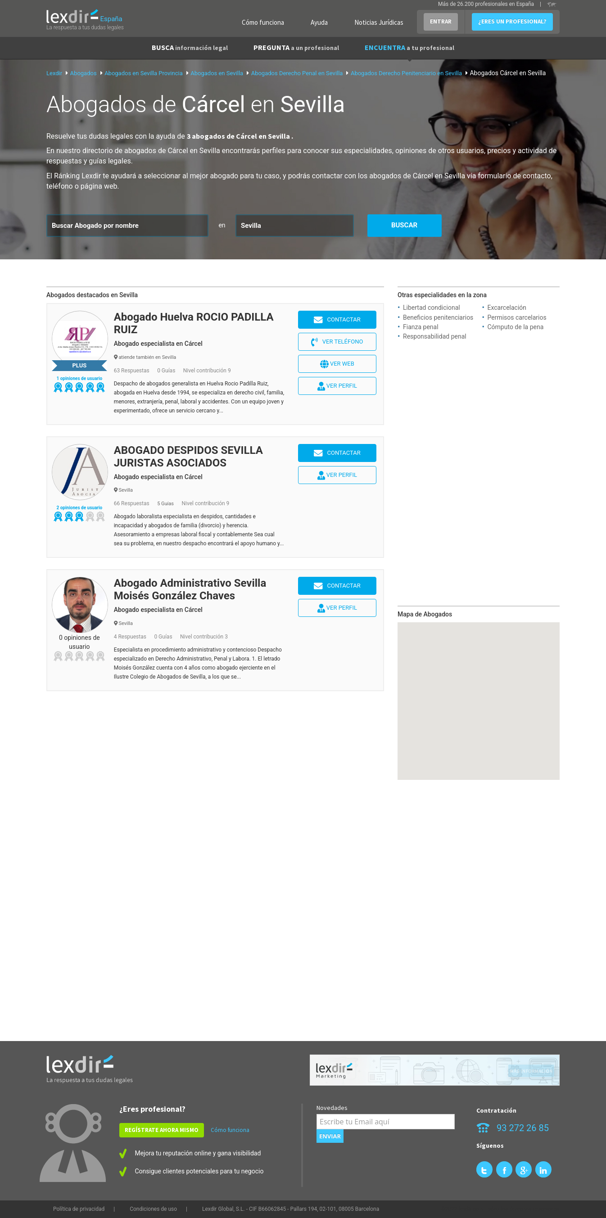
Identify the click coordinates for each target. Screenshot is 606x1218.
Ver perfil (337, 386)
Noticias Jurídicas (378, 22)
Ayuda (319, 22)
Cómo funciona (263, 22)
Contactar (337, 320)
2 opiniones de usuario (79, 507)
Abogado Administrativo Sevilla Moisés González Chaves (190, 589)
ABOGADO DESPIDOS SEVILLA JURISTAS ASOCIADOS (188, 456)
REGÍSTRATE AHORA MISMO (162, 1130)
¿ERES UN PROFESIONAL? (512, 21)
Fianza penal (421, 327)
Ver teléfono (337, 342)
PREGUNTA (296, 47)
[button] (478, 692)
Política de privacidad (78, 1209)
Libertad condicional (431, 307)
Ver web (337, 364)
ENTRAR (441, 21)
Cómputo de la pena (516, 327)
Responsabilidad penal (434, 336)
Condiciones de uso (153, 1209)
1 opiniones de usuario (79, 378)
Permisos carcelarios (517, 317)
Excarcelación (507, 307)
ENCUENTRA (409, 47)
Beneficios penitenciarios (438, 317)
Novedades (332, 1108)
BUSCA (190, 47)
